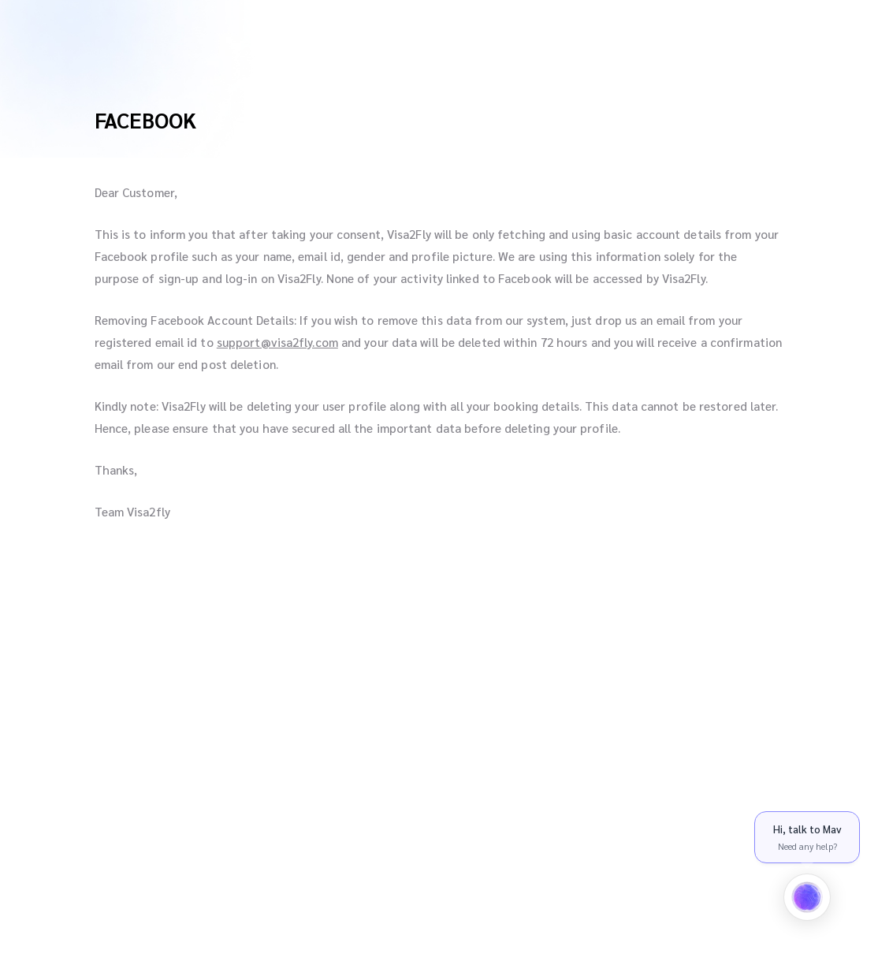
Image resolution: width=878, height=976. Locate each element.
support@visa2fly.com (277, 342)
